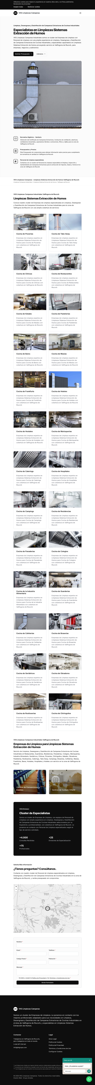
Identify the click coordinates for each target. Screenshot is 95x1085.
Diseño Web (18, 1078)
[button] (47, 908)
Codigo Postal (22, 958)
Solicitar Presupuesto (23, 54)
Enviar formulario (47, 982)
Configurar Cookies (55, 1051)
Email (19, 950)
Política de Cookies (55, 1042)
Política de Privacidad (39, 978)
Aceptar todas (18, 7)
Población (52, 958)
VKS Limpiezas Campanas (27, 13)
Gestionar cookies (34, 7)
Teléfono (52, 950)
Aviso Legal (53, 1039)
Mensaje (20, 967)
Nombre (20, 942)
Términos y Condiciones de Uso (60, 978)
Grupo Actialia (28, 1078)
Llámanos (41, 54)
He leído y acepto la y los (45, 978)
